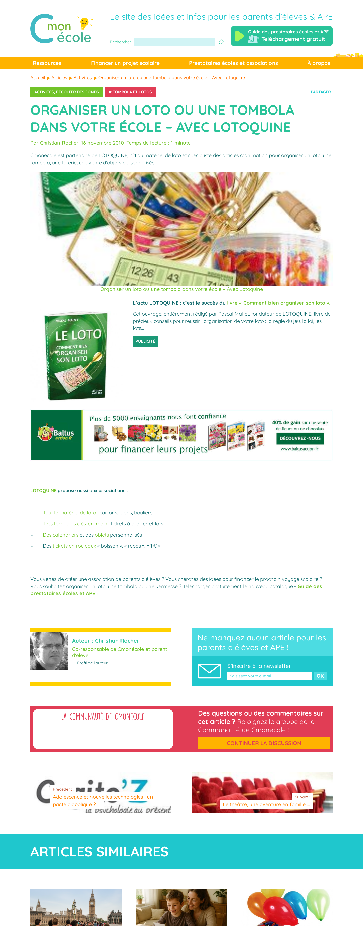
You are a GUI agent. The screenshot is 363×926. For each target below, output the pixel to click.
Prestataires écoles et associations (233, 63)
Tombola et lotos (132, 91)
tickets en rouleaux (74, 546)
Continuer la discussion (264, 743)
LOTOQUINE (43, 490)
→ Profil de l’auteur (90, 662)
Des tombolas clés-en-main (75, 523)
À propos (319, 63)
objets (102, 535)
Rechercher (120, 41)
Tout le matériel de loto (69, 512)
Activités (44, 91)
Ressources (47, 63)
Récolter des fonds (77, 91)
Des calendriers (60, 535)
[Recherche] (221, 42)
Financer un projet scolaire (125, 63)
